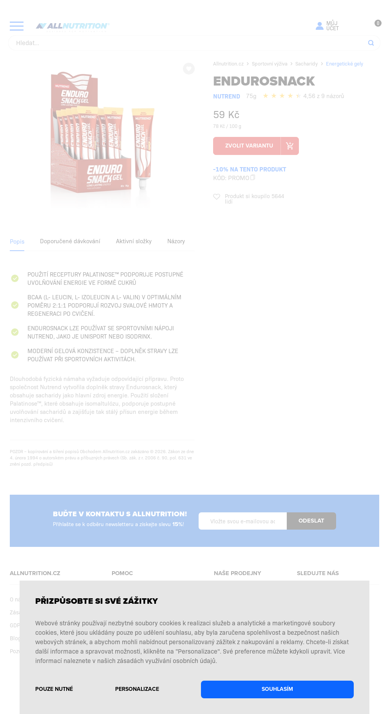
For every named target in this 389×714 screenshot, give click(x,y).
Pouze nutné (54, 689)
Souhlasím (277, 689)
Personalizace (137, 689)
